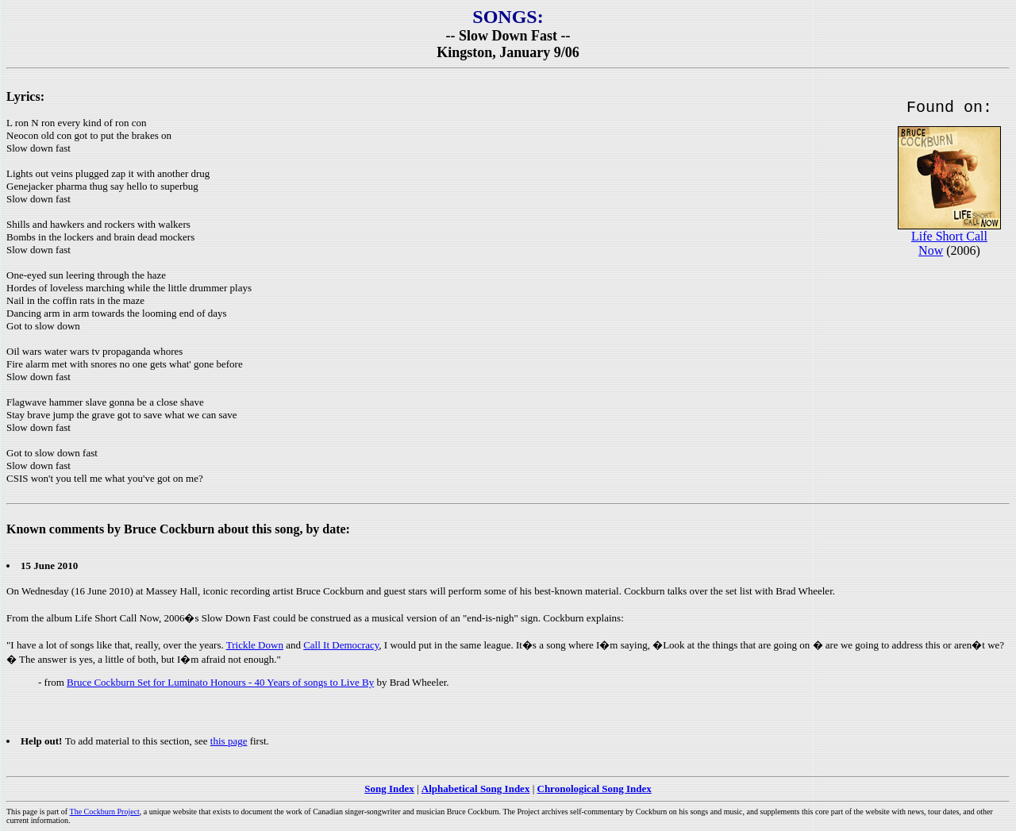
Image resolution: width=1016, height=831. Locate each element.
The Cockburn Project (105, 811)
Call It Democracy (341, 645)
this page (229, 741)
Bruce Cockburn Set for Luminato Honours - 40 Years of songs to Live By (220, 682)
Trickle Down (254, 645)
